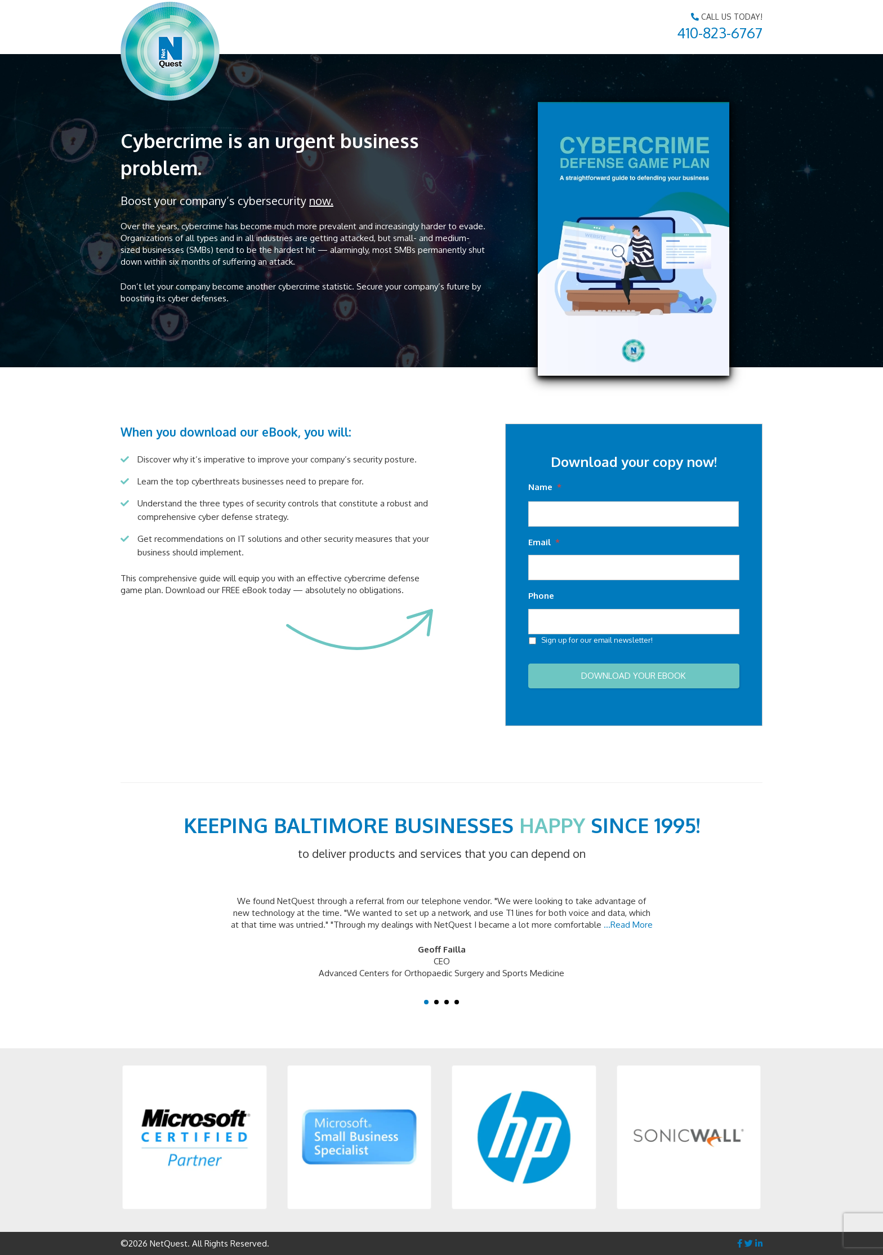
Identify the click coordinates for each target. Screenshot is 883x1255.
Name (544, 487)
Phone (541, 595)
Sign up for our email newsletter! (597, 639)
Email (544, 542)
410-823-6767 (719, 32)
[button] (194, 1137)
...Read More (628, 924)
